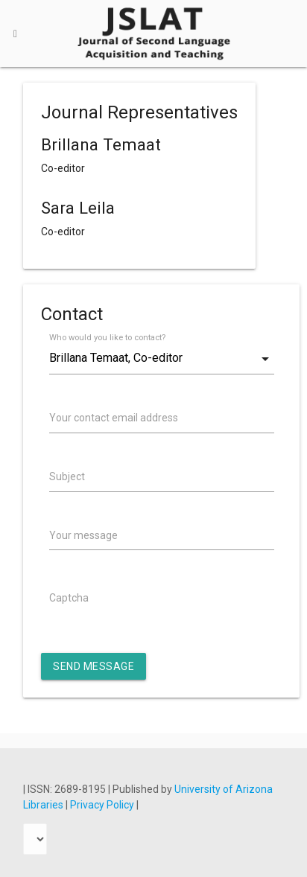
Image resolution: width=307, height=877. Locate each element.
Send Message (93, 666)
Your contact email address (113, 418)
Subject (67, 476)
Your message (83, 535)
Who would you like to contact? (107, 337)
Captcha (69, 598)
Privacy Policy (103, 805)
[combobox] (161, 358)
